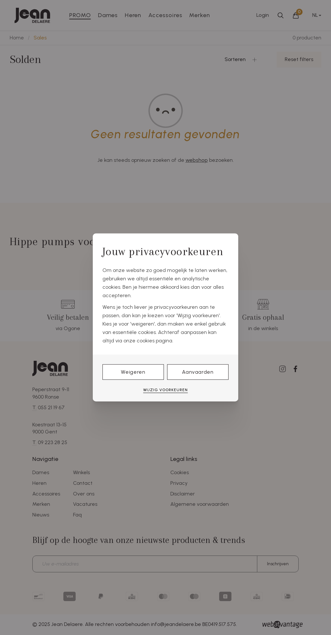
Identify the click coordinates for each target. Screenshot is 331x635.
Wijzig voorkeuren (165, 390)
